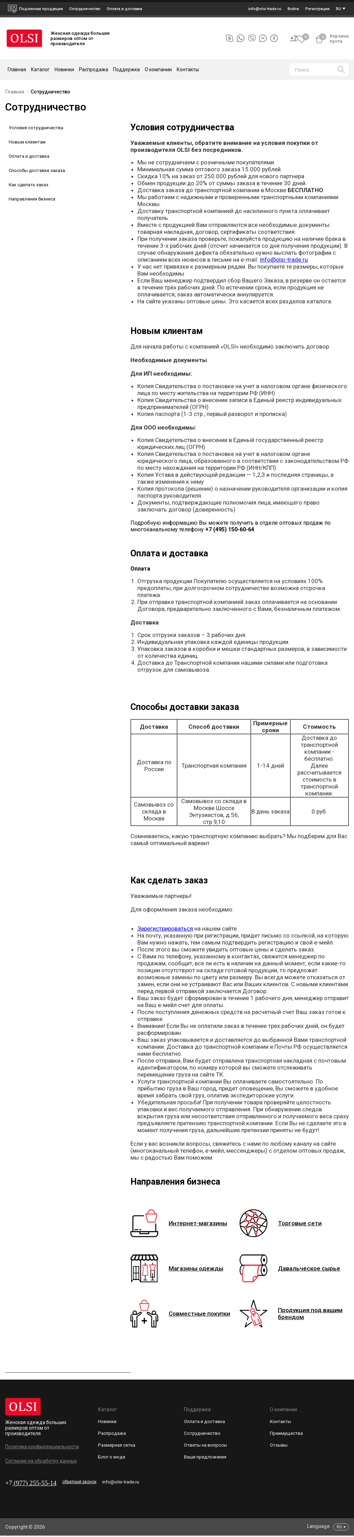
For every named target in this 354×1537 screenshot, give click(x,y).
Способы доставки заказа (37, 170)
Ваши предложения (207, 1461)
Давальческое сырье (313, 1268)
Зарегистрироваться (165, 928)
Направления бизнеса (32, 199)
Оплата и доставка (124, 9)
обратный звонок (91, 1481)
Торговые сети (303, 1223)
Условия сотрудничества (36, 127)
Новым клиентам (27, 142)
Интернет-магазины (202, 1223)
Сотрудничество (50, 92)
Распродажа (93, 69)
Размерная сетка (118, 1448)
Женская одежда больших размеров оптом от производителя (35, 1428)
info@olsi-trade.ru (147, 1482)
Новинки (64, 69)
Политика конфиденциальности (42, 1446)
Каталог (107, 1409)
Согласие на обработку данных (41, 1461)
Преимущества (287, 1435)
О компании (283, 1409)
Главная (17, 69)
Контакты (188, 69)
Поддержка (197, 1409)
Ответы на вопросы (206, 1448)
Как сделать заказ (28, 184)
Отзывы (279, 1448)
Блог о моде (112, 1461)
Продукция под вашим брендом (304, 1313)
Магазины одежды (200, 1268)
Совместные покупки (204, 1313)
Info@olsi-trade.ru (284, 259)
